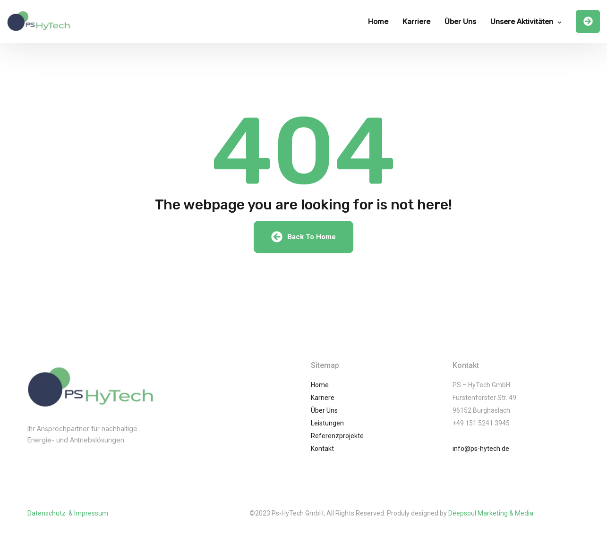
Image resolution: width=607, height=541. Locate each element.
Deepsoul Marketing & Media (490, 513)
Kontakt (322, 448)
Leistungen (327, 423)
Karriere (416, 21)
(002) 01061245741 (71, 459)
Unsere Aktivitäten (521, 21)
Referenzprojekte (337, 436)
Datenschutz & (50, 513)
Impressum (91, 513)
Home (378, 21)
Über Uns (460, 21)
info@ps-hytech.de (481, 448)
